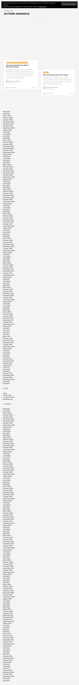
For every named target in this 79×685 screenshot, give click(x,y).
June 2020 (6, 257)
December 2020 (8, 244)
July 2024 (6, 157)
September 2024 (9, 152)
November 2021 (8, 222)
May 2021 (6, 234)
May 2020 (6, 259)
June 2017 (6, 330)
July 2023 (6, 181)
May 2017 (6, 332)
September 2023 (9, 177)
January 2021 (7, 242)
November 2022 (8, 197)
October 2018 (7, 298)
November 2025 (8, 124)
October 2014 (7, 377)
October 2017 (7, 322)
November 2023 (8, 173)
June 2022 (6, 208)
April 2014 (6, 383)
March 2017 (7, 336)
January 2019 (7, 291)
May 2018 (6, 308)
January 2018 (7, 316)
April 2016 (6, 357)
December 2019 (8, 269)
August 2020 (7, 253)
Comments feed (8, 397)
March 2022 (7, 214)
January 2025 (8, 144)
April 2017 (6, 334)
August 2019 (7, 277)
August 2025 (7, 130)
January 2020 (8, 267)
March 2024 (7, 165)
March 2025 (7, 140)
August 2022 (7, 204)
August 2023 (7, 179)
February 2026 (8, 118)
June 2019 (6, 281)
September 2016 (8, 347)
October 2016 (7, 345)
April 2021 (6, 236)
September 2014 (8, 379)
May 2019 (6, 283)
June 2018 (6, 306)
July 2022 (6, 206)
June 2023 (6, 183)
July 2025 (6, 132)
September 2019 (8, 275)
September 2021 (8, 226)
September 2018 (8, 300)
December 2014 (8, 375)
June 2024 (6, 159)
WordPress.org (8, 399)
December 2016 (8, 341)
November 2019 (8, 271)
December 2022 (8, 195)
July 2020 (6, 255)
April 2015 (6, 371)
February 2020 (8, 265)
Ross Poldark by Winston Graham (55, 75)
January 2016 (7, 359)
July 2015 (6, 367)
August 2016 (7, 349)
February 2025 (8, 142)
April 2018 (6, 310)
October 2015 (7, 363)
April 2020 (6, 261)
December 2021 (8, 220)
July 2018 (6, 304)
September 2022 (9, 202)
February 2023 (8, 191)
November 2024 (8, 148)
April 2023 (6, 187)
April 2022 (6, 212)
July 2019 (6, 279)
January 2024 (8, 169)
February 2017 (8, 338)
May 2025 (6, 136)
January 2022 (8, 218)
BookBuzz (10, 62)
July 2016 (6, 351)
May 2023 (6, 185)
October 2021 (7, 224)
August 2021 (7, 228)
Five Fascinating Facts (20, 62)
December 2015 (8, 361)
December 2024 (8, 146)
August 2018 (7, 302)
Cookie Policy (42, 6)
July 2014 (6, 381)
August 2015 (7, 365)
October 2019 (7, 273)
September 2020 (9, 251)
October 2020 (8, 249)
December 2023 (8, 171)
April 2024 (6, 163)
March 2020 (7, 263)
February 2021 (8, 240)
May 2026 (6, 112)
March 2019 (7, 287)
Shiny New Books (15, 81)
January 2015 (7, 373)
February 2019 (8, 289)
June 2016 (6, 353)
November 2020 (8, 246)
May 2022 (6, 210)
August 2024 (7, 154)
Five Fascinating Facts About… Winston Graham (18, 66)
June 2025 (6, 134)
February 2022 (8, 216)
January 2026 (8, 120)
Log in (5, 393)
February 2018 (8, 314)
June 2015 (6, 369)
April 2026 (6, 114)
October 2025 (8, 126)
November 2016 (8, 343)
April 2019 (6, 285)
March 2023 (7, 189)
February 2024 (8, 167)
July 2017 (6, 328)
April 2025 (6, 138)
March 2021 (7, 238)
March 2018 (7, 312)
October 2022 (8, 199)
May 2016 (6, 355)
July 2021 (6, 230)
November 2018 (8, 296)
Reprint (46, 72)
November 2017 (8, 320)
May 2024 (6, 161)
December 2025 (8, 122)
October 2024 (8, 150)
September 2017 (8, 324)
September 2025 (9, 128)
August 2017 (7, 326)
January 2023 (8, 193)
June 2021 (6, 232)
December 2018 (8, 294)
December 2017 (8, 318)
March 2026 (7, 116)
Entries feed (7, 395)
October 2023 (8, 175)
